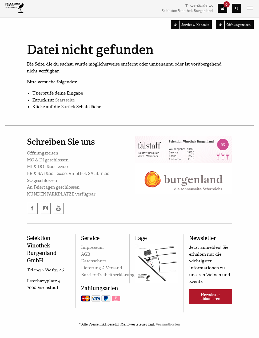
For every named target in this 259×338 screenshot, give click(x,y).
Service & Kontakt (190, 25)
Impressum (92, 247)
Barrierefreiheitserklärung (107, 275)
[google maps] (156, 263)
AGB (85, 254)
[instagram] (45, 208)
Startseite (65, 100)
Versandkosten (168, 324)
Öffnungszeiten (233, 25)
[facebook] (32, 208)
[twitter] (58, 208)
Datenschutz (93, 261)
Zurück (68, 106)
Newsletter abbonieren (210, 296)
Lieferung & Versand (101, 268)
